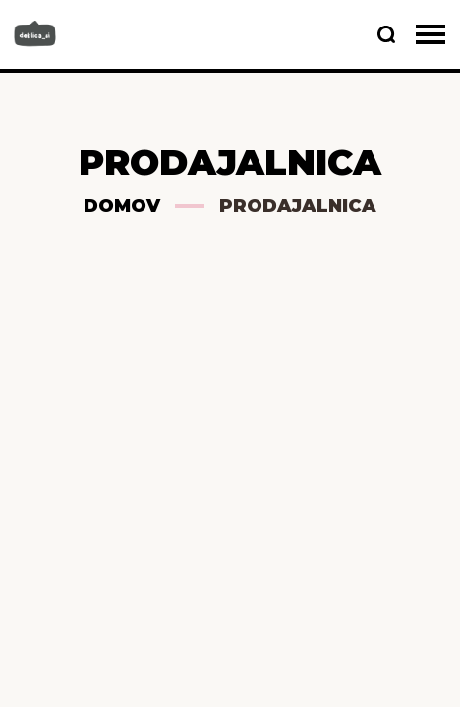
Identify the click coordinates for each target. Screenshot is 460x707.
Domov (122, 206)
